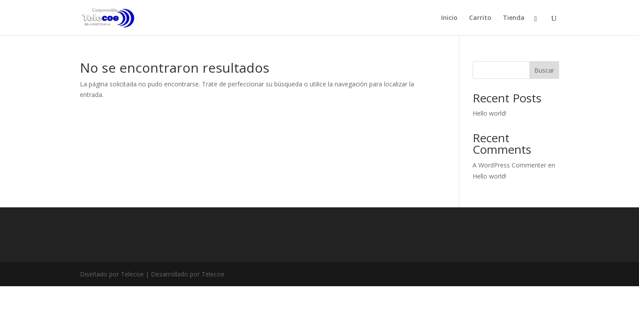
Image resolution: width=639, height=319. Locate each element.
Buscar (544, 70)
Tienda (514, 18)
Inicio (449, 18)
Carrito (480, 18)
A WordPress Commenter (509, 165)
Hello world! (489, 113)
